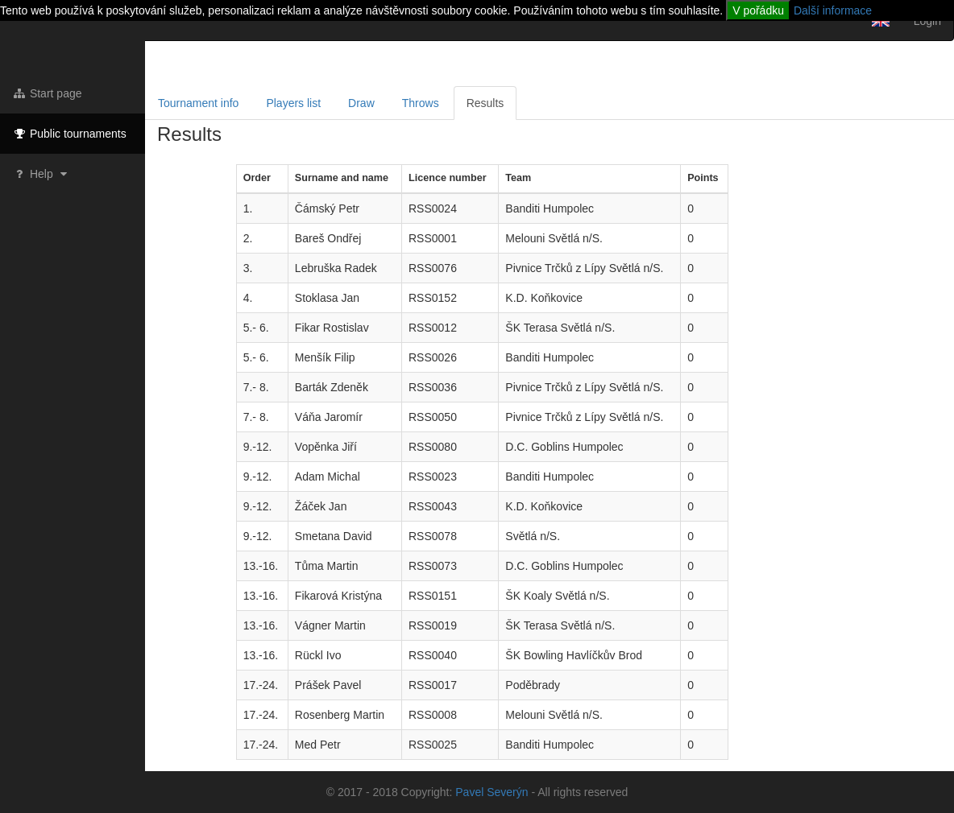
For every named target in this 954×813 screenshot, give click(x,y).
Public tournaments (69, 133)
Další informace (833, 10)
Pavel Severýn (491, 792)
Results (485, 103)
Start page (47, 93)
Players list (293, 103)
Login (927, 20)
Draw (361, 103)
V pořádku (758, 10)
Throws (420, 103)
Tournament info (198, 103)
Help (41, 173)
